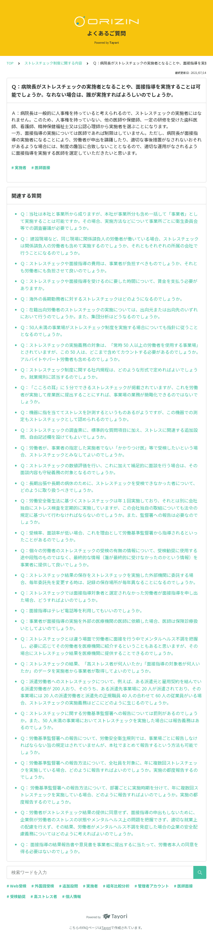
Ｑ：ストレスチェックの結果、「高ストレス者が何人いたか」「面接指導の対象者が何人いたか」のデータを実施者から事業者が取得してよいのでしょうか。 (110, 667)
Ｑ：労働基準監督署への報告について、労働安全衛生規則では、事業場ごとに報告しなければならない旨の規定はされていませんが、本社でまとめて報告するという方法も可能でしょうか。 (109, 745)
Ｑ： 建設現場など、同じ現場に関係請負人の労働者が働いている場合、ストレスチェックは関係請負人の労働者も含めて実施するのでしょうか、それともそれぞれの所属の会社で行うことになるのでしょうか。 (109, 245)
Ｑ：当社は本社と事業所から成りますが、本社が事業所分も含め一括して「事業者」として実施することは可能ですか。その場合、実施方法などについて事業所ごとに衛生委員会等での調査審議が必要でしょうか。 (109, 220)
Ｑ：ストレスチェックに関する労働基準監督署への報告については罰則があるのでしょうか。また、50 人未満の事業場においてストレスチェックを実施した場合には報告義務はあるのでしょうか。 (109, 720)
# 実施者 (18, 167)
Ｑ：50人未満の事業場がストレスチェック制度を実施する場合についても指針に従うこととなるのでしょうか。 (109, 331)
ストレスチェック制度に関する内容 (53, 63)
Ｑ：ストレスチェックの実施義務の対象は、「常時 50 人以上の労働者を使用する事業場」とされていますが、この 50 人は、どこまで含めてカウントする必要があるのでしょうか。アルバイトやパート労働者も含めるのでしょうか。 (110, 352)
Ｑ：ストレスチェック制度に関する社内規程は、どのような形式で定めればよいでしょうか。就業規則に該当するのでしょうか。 (109, 373)
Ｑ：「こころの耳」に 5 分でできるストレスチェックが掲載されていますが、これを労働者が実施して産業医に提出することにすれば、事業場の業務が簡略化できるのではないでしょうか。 (109, 394)
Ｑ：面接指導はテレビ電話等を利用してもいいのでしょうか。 (82, 610)
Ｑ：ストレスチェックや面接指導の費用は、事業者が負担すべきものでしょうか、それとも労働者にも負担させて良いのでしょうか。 (108, 267)
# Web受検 (16, 886)
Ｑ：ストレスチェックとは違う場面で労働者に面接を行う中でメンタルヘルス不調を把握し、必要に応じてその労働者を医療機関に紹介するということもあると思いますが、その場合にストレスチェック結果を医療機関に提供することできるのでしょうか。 (109, 645)
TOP (10, 63)
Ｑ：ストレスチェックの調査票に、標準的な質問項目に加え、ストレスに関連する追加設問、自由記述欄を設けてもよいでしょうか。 (109, 433)
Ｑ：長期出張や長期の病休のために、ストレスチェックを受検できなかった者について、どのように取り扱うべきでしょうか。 (108, 487)
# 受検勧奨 (16, 896)
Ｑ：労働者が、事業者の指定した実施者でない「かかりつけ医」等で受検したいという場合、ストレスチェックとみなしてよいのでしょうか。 (109, 451)
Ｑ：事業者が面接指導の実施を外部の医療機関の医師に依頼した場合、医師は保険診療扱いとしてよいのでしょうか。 (109, 624)
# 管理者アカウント (152, 886)
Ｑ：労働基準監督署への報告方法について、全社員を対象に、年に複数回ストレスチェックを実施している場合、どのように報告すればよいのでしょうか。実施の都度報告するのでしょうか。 (109, 769)
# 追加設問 (68, 886)
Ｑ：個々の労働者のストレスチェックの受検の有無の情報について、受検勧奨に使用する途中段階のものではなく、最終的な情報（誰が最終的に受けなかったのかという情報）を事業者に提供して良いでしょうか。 (109, 557)
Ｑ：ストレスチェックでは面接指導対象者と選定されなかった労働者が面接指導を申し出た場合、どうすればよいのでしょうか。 (109, 596)
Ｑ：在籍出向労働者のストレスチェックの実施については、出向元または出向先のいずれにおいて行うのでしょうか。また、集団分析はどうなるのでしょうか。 (109, 313)
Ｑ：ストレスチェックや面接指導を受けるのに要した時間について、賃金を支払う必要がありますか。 (108, 284)
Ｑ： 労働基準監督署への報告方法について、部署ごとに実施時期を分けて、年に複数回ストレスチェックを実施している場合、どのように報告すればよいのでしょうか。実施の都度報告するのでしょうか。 (109, 794)
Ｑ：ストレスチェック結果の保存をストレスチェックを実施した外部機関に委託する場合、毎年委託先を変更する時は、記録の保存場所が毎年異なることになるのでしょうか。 (109, 578)
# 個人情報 (71, 896)
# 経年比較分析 (116, 886)
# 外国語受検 (42, 886)
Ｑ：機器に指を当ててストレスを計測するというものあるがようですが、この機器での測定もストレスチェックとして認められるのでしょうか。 (108, 416)
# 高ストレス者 (44, 896)
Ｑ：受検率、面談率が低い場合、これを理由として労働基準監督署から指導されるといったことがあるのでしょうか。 (109, 536)
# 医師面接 (40, 167)
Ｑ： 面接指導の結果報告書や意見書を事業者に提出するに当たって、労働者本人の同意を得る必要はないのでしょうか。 (109, 848)
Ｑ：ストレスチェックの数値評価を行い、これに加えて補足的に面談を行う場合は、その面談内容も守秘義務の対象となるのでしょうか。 (108, 469)
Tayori (106, 927)
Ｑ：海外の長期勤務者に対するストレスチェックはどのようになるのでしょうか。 (102, 298)
